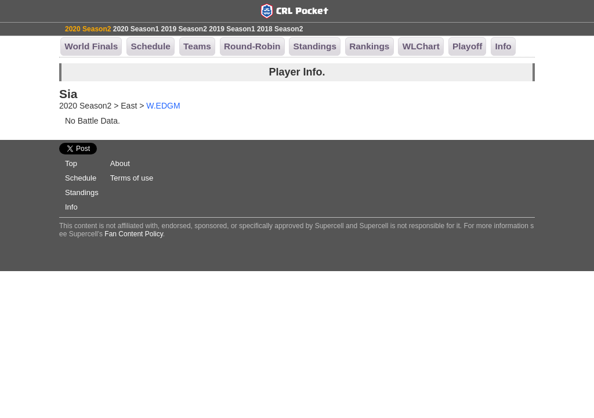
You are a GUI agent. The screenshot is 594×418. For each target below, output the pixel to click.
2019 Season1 (232, 29)
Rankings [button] (369, 46)
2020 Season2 (88, 29)
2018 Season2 (280, 29)
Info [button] (503, 46)
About (120, 163)
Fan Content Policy (133, 234)
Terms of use (131, 178)
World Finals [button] (91, 46)
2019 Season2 (184, 29)
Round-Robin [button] (252, 46)
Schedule (80, 178)
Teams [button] (197, 46)
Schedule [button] (150, 46)
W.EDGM (163, 105)
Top (71, 163)
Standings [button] (315, 46)
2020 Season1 (136, 29)
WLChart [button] (421, 46)
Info (71, 207)
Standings (82, 192)
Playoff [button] (467, 46)
